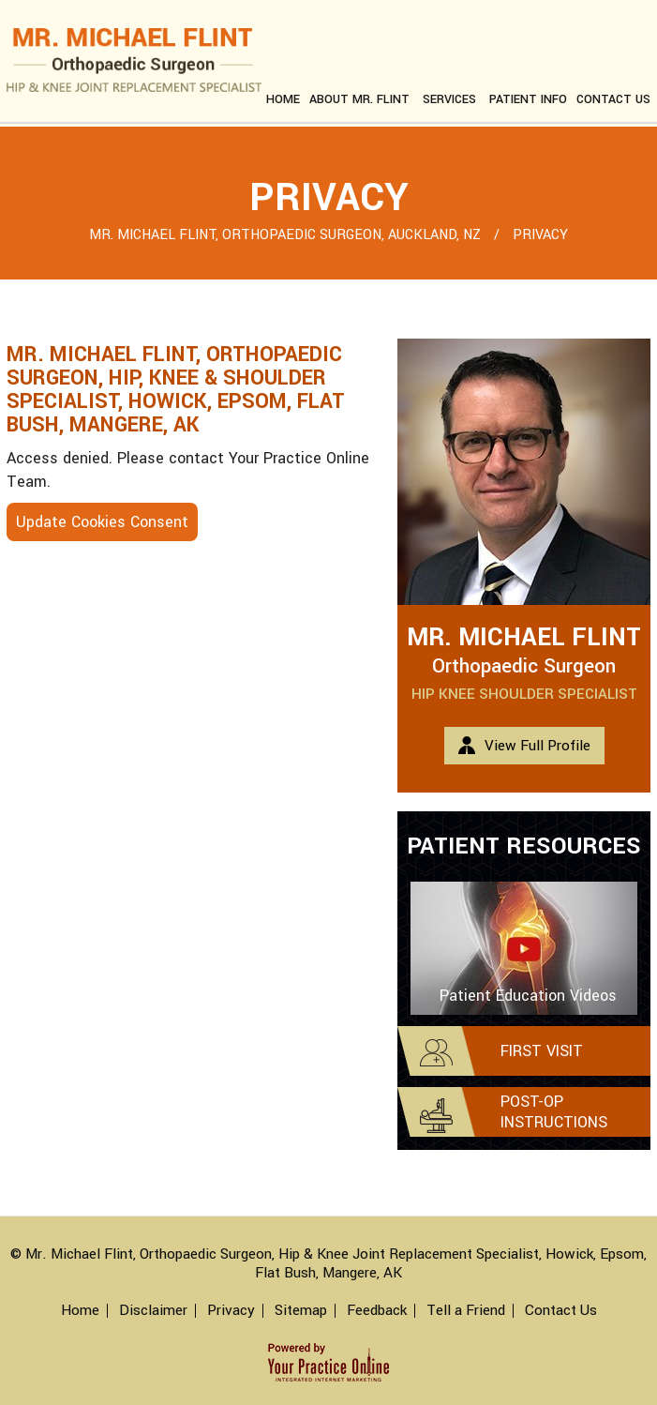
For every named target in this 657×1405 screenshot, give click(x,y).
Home (283, 99)
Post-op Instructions (553, 1112)
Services (449, 99)
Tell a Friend (465, 1311)
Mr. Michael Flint (524, 637)
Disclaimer (153, 1311)
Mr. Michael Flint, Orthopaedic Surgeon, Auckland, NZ (287, 235)
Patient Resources (524, 846)
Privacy (231, 1311)
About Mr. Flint (359, 99)
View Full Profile (537, 745)
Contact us (613, 99)
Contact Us (561, 1311)
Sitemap (301, 1311)
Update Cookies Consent (102, 522)
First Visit (541, 1051)
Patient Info (528, 99)
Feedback (377, 1311)
